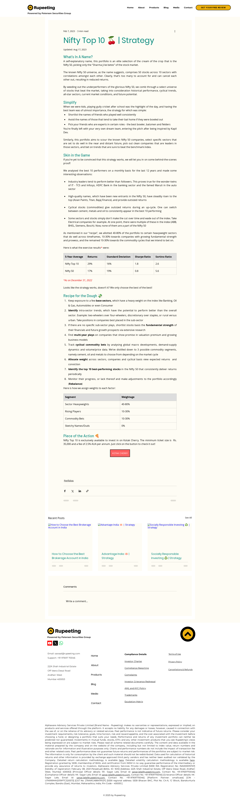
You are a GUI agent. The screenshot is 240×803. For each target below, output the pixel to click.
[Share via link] (87, 491)
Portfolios (69, 480)
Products (96, 674)
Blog (93, 684)
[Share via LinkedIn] (79, 491)
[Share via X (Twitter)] (72, 491)
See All (188, 517)
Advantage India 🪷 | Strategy (115, 556)
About (94, 665)
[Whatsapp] (61, 643)
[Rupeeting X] (55, 643)
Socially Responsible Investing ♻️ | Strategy (166, 556)
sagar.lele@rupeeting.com (146, 771)
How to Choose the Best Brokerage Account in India (70, 556)
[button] (154, 7)
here (121, 760)
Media (94, 693)
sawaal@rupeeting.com (67, 653)
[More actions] (175, 31)
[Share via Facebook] (64, 491)
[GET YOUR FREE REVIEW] (213, 7)
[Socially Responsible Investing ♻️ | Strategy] (170, 535)
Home (94, 656)
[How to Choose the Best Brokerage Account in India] (70, 535)
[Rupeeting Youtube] (49, 643)
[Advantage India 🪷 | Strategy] (120, 535)
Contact (96, 703)
